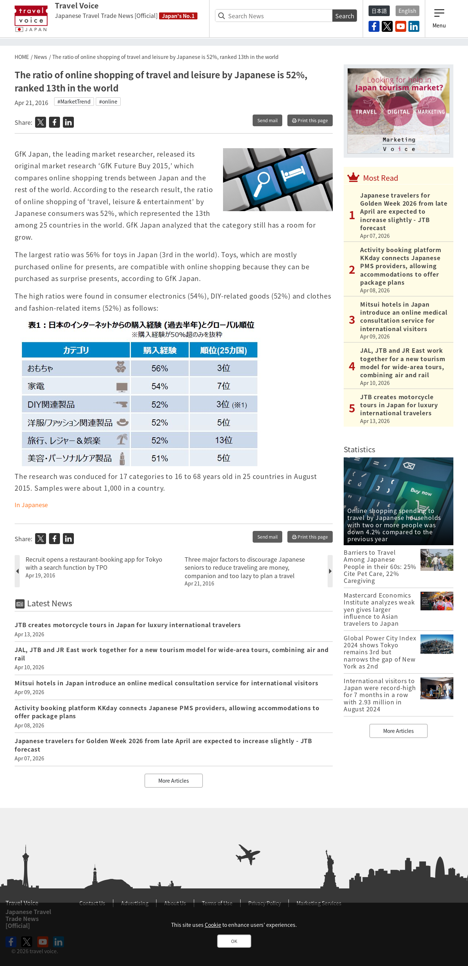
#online (108, 101)
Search (344, 15)
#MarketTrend (74, 101)
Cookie (213, 924)
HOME (22, 56)
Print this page (310, 120)
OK (234, 941)
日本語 (379, 10)
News (40, 56)
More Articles (173, 780)
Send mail (267, 120)
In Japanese (31, 504)
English (407, 10)
